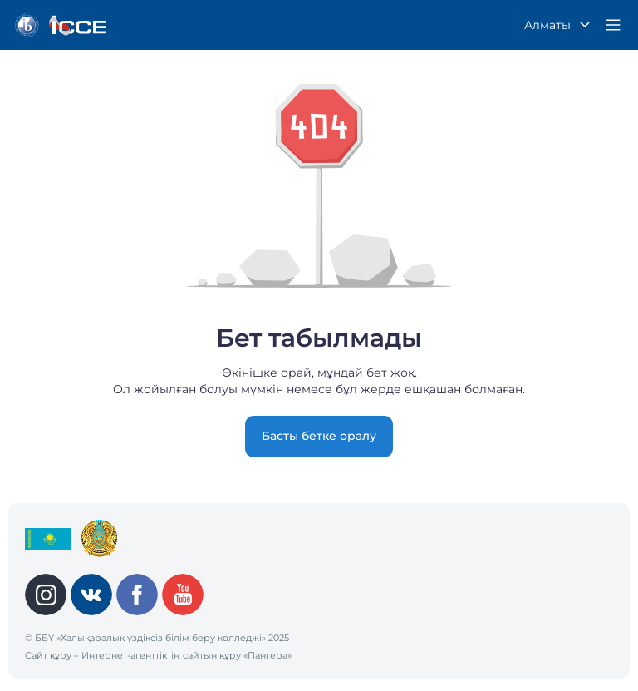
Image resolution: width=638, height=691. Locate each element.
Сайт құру (48, 655)
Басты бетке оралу (319, 435)
